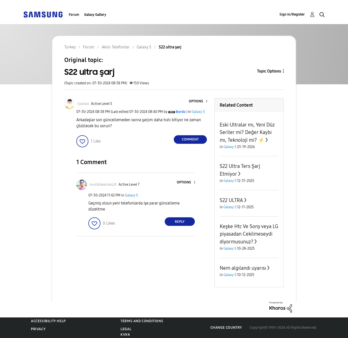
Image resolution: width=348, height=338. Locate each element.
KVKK (125, 334)
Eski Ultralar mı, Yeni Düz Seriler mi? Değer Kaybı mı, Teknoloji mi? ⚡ (247, 132)
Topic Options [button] (269, 71)
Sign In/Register (292, 14)
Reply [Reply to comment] (180, 222)
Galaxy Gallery (95, 15)
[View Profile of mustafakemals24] (103, 184)
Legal (126, 329)
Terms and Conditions (142, 321)
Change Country (226, 327)
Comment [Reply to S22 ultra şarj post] (190, 139)
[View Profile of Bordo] (181, 112)
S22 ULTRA (231, 200)
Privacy (38, 329)
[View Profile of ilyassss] (83, 104)
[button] (198, 101)
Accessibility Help (48, 321)
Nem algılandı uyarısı (243, 268)
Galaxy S (198, 112)
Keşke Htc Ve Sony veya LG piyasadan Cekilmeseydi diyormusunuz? (249, 234)
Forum (74, 15)
